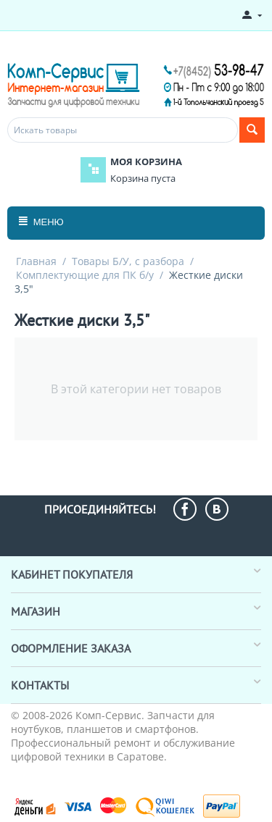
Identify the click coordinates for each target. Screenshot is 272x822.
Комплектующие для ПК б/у (85, 275)
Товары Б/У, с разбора (128, 261)
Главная (36, 261)
